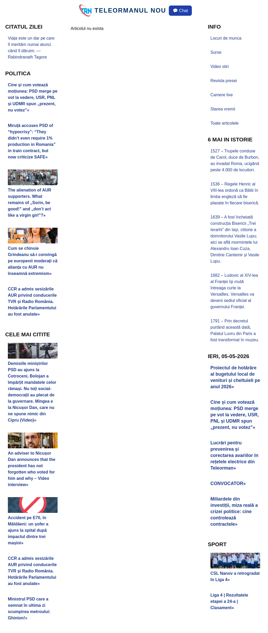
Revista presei (223, 80)
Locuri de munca (225, 38)
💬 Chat (180, 10)
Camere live (221, 95)
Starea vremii (222, 109)
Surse (215, 52)
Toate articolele (224, 123)
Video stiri (219, 66)
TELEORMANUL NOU (130, 10)
